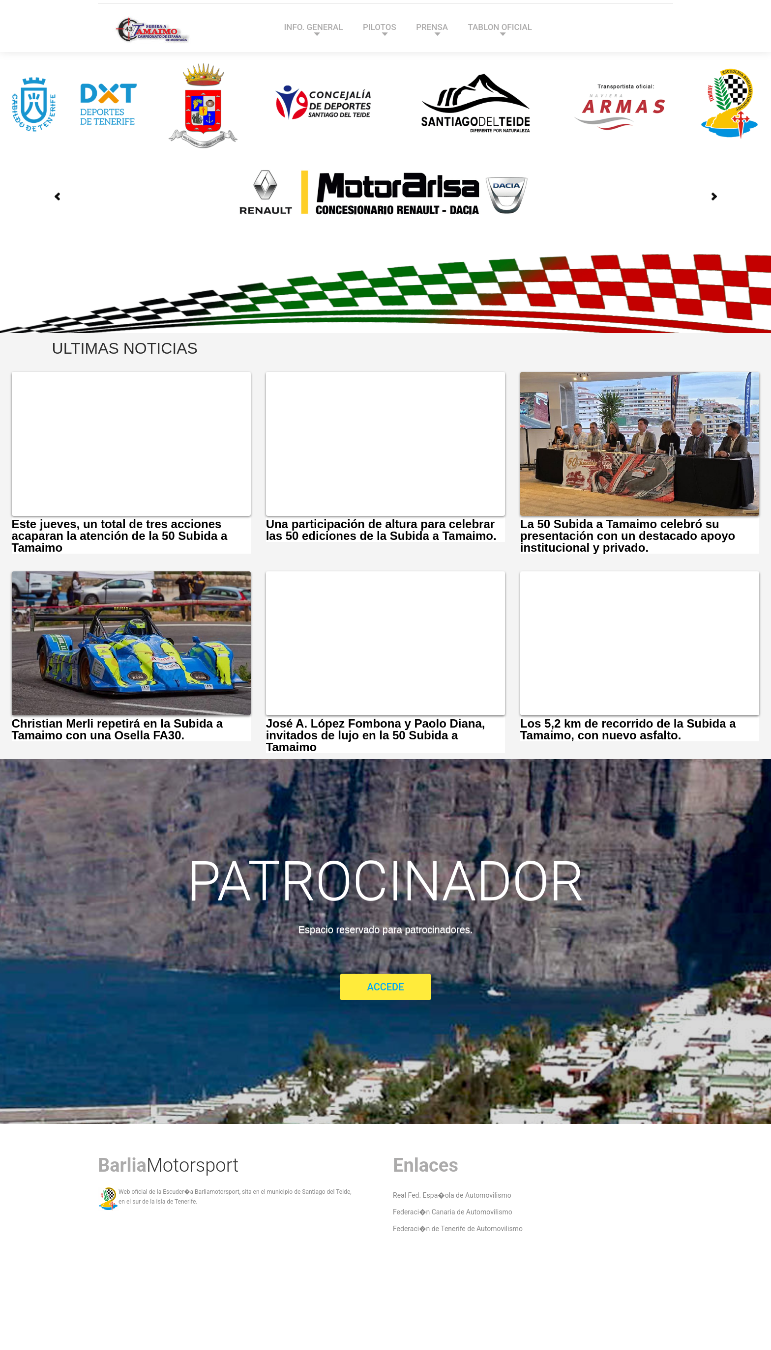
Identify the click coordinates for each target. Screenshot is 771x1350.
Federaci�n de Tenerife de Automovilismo (458, 1229)
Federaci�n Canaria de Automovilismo (452, 1212)
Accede (385, 987)
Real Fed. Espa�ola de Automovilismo (452, 1195)
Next (714, 194)
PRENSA (432, 27)
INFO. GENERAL (313, 27)
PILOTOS (379, 27)
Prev (57, 194)
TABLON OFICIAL (500, 27)
